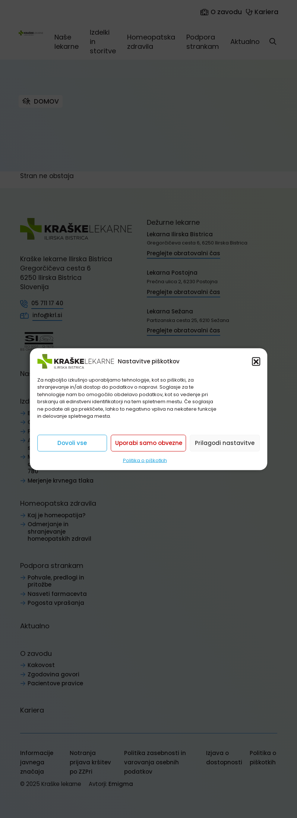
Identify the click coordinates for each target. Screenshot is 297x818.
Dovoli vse (72, 443)
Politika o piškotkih (145, 460)
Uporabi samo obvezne (148, 443)
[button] (256, 361)
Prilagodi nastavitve (225, 443)
